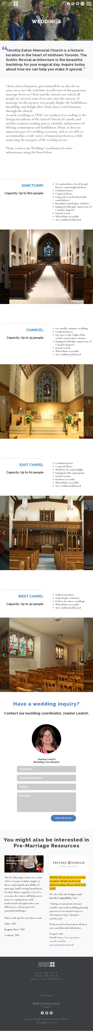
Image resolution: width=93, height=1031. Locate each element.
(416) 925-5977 (38, 978)
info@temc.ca (55, 978)
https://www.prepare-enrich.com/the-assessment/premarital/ (65, 941)
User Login (46, 995)
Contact (46, 1006)
